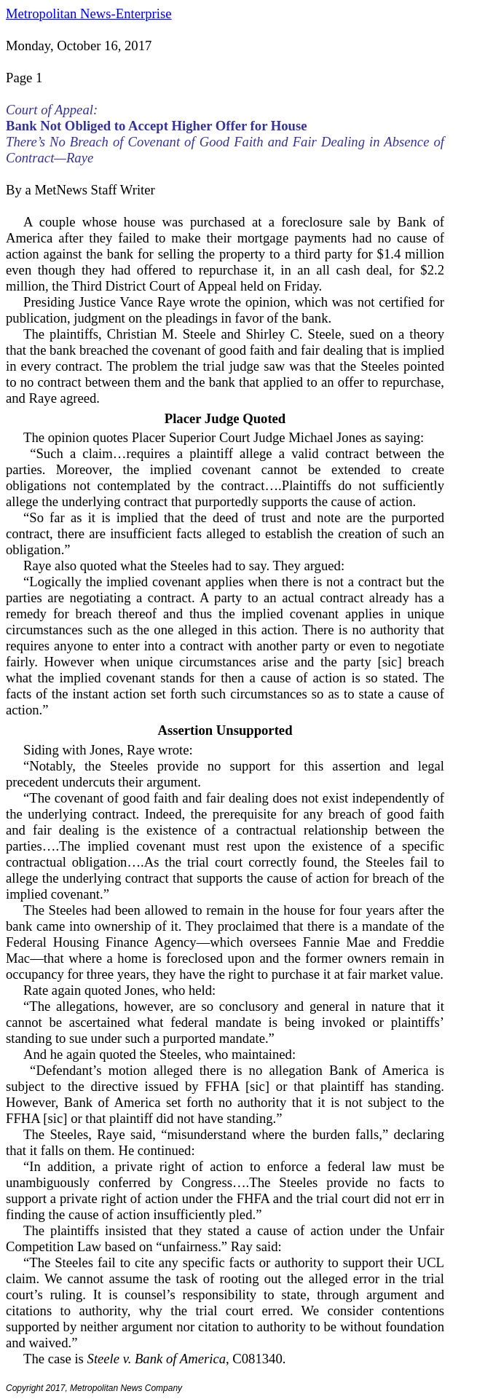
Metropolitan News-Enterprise (88, 13)
